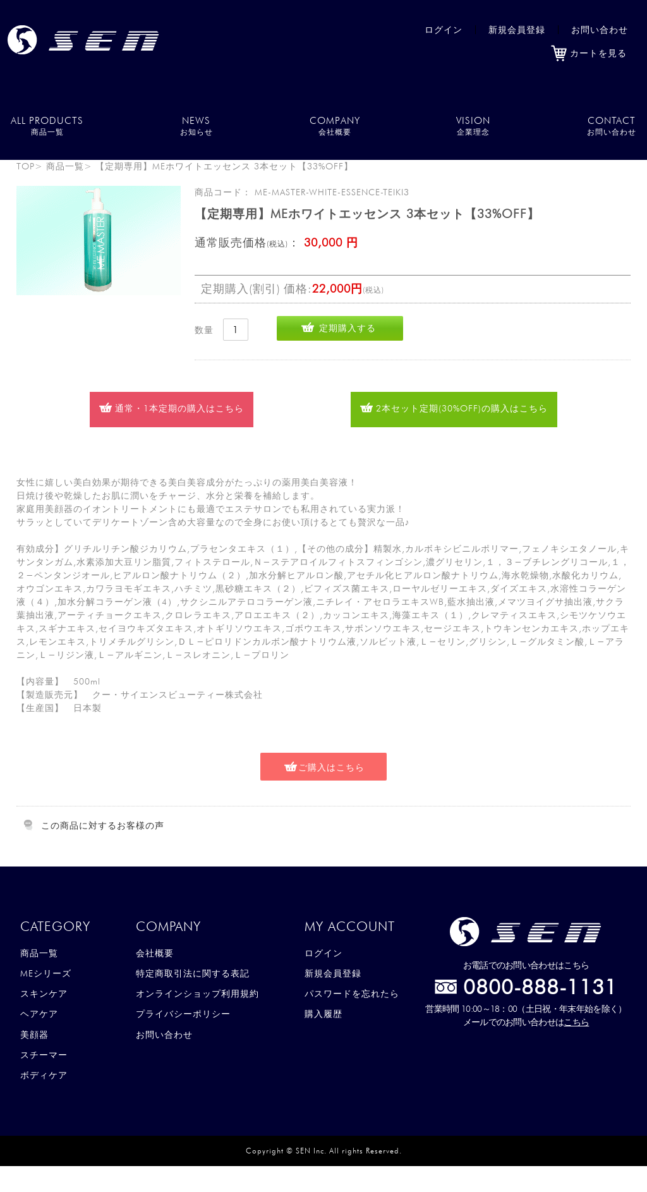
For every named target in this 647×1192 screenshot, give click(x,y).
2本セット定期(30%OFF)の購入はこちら (462, 408)
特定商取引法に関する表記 (193, 973)
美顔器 (34, 1035)
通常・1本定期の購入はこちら (179, 408)
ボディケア (44, 1075)
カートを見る (589, 53)
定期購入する (347, 328)
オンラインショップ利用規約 (197, 993)
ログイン (444, 30)
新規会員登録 (516, 30)
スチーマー (44, 1055)
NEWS (196, 125)
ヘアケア (39, 1014)
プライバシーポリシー (183, 1014)
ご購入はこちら (331, 767)
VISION (473, 125)
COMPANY (335, 125)
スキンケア (44, 993)
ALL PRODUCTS (47, 125)
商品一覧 (65, 166)
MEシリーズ (45, 973)
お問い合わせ (599, 30)
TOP (25, 166)
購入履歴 (323, 1014)
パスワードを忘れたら (352, 993)
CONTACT (611, 125)
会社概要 (155, 953)
